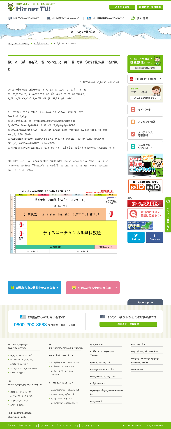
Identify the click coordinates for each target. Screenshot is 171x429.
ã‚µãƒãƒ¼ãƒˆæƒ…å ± (61, 398)
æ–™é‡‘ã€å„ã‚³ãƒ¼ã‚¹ (21, 360)
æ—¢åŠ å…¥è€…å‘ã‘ (61, 383)
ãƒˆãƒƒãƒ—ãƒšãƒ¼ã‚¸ (18, 43)
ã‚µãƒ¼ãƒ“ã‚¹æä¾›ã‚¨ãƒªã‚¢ (65, 362)
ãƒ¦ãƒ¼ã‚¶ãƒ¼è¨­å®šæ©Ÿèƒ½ (64, 403)
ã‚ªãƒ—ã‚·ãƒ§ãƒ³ (17, 373)
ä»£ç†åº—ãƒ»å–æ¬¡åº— (144, 351)
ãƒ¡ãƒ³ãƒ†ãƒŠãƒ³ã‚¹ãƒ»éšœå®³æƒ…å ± (106, 392)
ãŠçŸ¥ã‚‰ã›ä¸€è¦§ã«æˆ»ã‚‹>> (100, 82)
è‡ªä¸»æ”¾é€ (97, 344)
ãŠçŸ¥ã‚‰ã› (41, 43)
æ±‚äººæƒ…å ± (138, 344)
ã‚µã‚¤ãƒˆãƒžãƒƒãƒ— (91, 425)
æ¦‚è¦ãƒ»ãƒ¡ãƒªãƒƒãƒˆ (21, 355)
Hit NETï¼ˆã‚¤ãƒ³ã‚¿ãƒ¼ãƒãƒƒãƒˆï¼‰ (24, 383)
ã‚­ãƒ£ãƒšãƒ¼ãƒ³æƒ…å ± (102, 369)
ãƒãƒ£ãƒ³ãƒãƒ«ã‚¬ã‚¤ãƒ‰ (23, 368)
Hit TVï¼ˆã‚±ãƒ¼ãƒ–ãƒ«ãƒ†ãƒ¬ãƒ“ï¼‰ (18, 346)
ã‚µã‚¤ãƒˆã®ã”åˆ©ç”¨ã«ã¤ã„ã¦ (59, 425)
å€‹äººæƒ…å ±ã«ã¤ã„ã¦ (22, 425)
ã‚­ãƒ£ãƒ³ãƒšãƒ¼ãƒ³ (19, 364)
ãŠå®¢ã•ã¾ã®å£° (62, 366)
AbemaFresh (137, 369)
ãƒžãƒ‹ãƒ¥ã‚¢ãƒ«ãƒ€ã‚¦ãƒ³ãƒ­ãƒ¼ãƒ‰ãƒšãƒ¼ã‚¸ (145, 360)
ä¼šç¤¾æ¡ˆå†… (98, 401)
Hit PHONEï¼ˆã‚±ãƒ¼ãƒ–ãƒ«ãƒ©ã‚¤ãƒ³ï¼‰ (20, 415)
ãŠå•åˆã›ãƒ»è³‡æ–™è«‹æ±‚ (62, 373)
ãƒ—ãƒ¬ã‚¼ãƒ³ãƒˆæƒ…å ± (63, 394)
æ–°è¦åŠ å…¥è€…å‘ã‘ (62, 355)
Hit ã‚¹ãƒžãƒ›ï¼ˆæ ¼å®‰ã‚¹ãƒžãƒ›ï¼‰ (65, 346)
